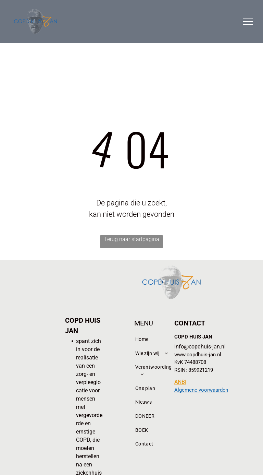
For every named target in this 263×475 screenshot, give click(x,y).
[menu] (248, 22)
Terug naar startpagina (131, 239)
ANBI (180, 382)
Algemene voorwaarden (201, 390)
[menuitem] (154, 339)
